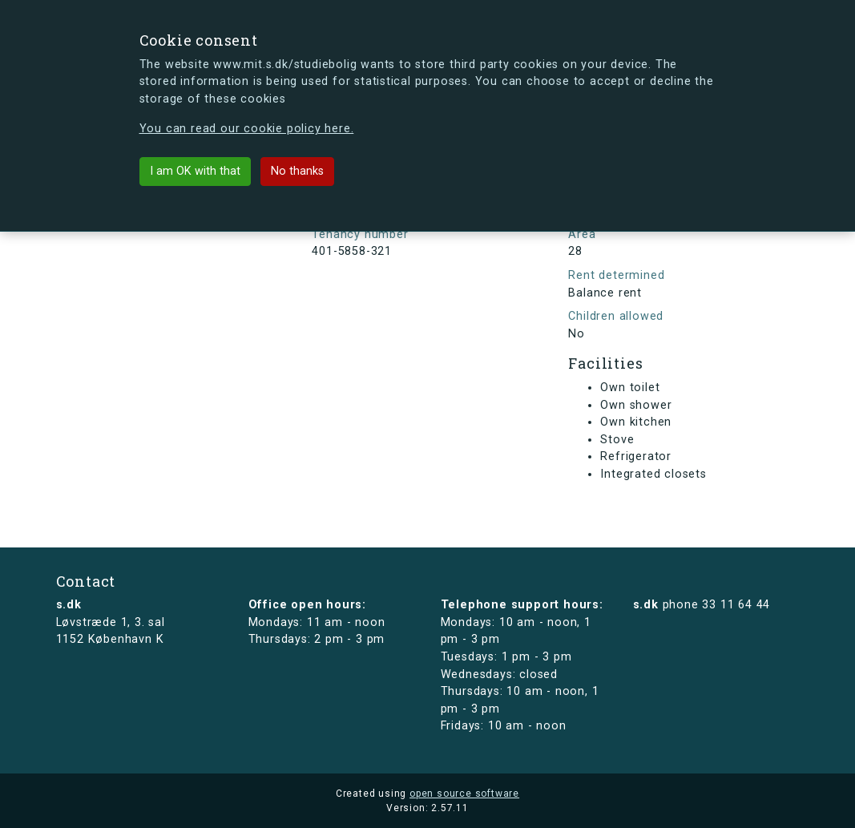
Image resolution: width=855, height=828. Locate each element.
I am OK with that (195, 171)
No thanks (297, 171)
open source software (464, 793)
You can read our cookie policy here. (246, 128)
